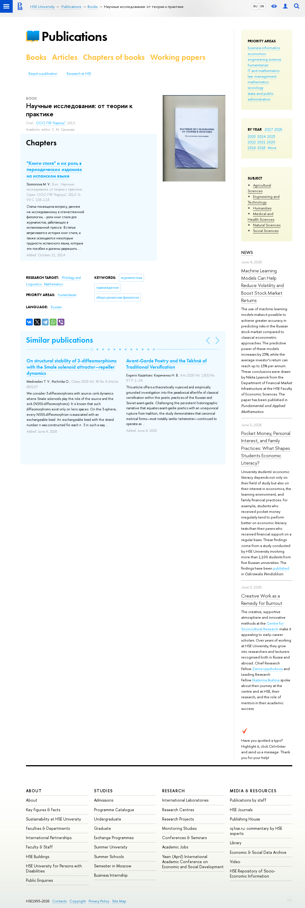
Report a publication (43, 73)
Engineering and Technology (264, 199)
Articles (64, 57)
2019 (252, 147)
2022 (252, 142)
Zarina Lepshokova (267, 668)
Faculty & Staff (39, 847)
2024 (261, 136)
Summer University (110, 847)
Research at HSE (79, 73)
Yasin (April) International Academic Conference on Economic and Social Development (193, 861)
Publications (74, 36)
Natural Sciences (266, 224)
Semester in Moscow (112, 865)
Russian (56, 307)
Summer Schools (109, 856)
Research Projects (178, 819)
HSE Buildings (37, 856)
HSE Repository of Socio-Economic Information (252, 873)
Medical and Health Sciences (261, 216)
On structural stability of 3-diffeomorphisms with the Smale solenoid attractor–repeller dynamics (72, 367)
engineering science (264, 59)
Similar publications (59, 340)
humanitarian (258, 64)
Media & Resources (253, 790)
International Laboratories (185, 800)
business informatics (264, 47)
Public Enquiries (39, 880)
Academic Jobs (175, 847)
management (265, 76)
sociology (255, 87)
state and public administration (261, 96)
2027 (269, 129)
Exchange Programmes (114, 837)
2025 (252, 136)
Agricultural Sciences (259, 188)
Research (173, 790)
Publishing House (245, 819)
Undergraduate (107, 819)
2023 (271, 136)
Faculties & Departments (48, 828)
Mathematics (53, 284)
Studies (103, 790)
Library (235, 842)
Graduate (102, 828)
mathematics (258, 81)
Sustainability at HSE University (53, 819)
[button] (92, 349)
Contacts (59, 901)
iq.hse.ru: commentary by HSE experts (256, 831)
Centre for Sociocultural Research (262, 626)
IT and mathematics (263, 70)
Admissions (103, 800)
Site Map (119, 901)
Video (235, 861)
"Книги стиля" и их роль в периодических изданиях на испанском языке (54, 169)
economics (257, 53)
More (272, 147)
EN (262, 6)
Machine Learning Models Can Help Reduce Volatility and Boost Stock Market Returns (262, 285)
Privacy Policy (99, 901)
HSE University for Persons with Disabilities (54, 868)
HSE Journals (241, 809)
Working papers (177, 57)
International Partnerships (48, 837)
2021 (261, 142)
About (34, 790)
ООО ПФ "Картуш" (51, 123)
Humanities (262, 208)
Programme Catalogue (114, 809)
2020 (271, 142)
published (281, 568)
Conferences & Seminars (184, 837)
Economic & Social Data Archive (258, 852)
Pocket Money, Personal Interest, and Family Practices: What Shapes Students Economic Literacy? (265, 448)
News (247, 252)
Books (36, 57)
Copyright (77, 901)
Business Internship (111, 875)
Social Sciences (265, 230)
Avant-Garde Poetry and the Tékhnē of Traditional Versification (166, 364)
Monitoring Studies (179, 828)
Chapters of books (114, 57)
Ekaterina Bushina (266, 679)
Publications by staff (248, 800)
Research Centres (178, 809)
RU (255, 6)
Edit (289, 900)
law (250, 76)
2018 (261, 147)
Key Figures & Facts (43, 809)
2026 (278, 129)
